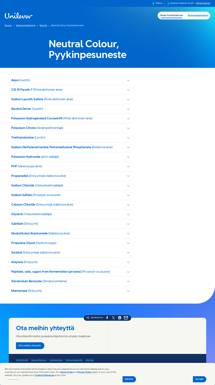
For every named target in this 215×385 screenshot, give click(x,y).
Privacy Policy (84, 372)
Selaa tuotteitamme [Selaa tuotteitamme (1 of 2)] (171, 15)
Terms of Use (66, 372)
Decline (129, 379)
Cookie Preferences (44, 375)
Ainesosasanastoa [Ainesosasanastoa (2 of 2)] (198, 15)
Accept (200, 379)
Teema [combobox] (158, 3)
